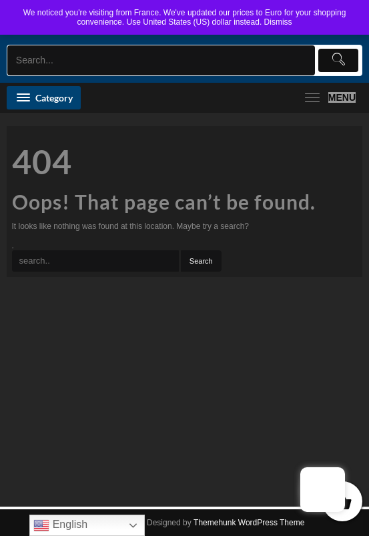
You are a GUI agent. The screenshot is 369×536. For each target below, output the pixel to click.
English (60, 525)
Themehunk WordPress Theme (249, 522)
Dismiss (278, 22)
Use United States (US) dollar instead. (194, 22)
